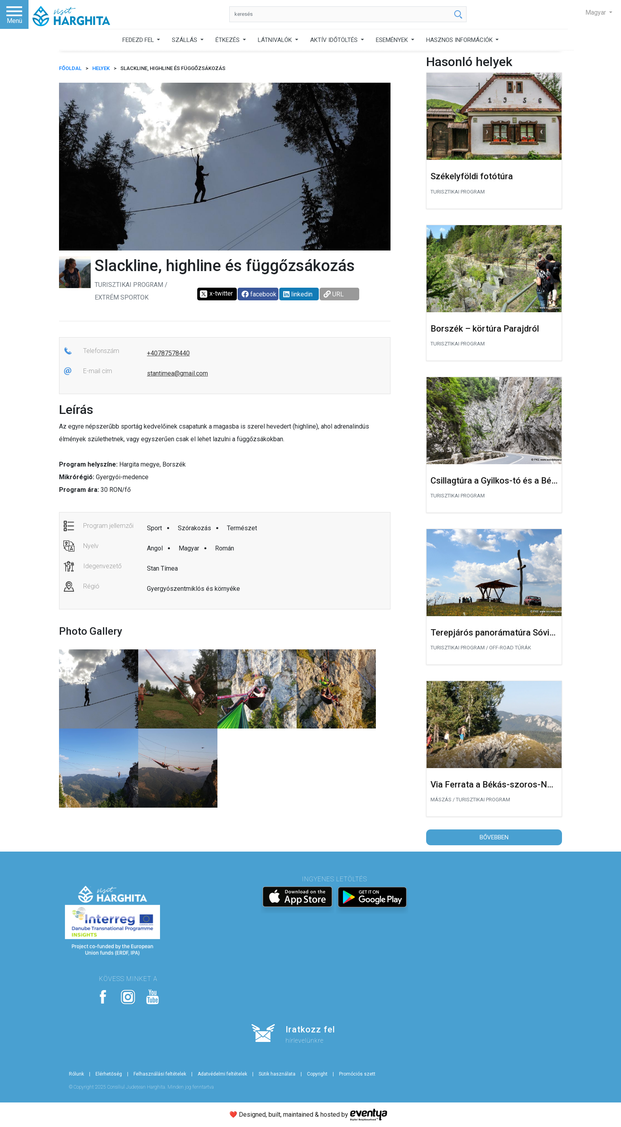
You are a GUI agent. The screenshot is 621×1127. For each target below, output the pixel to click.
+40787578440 (168, 353)
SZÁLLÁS (185, 40)
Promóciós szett (357, 1074)
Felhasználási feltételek (159, 1074)
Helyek (101, 68)
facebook (259, 294)
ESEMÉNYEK (393, 40)
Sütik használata (277, 1074)
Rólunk (76, 1074)
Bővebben (494, 837)
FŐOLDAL (70, 68)
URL (334, 294)
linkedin (297, 294)
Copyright (317, 1074)
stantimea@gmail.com (177, 373)
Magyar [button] (596, 12)
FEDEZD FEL (139, 40)
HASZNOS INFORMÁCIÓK (460, 40)
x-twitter (216, 294)
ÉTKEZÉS (228, 40)
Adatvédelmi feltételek (222, 1074)
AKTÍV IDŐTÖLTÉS (334, 40)
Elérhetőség (108, 1074)
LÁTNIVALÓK (275, 40)
